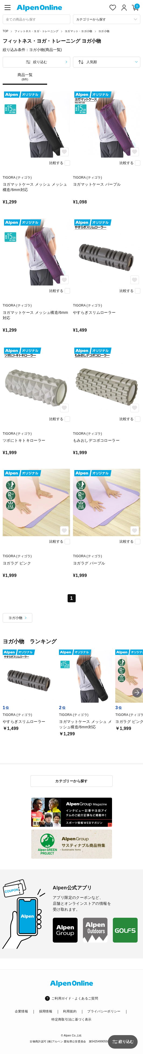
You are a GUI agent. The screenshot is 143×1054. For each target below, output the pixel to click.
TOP (5, 31)
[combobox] (36, 19)
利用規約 (69, 1011)
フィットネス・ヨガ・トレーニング (36, 31)
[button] (137, 693)
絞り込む (40, 62)
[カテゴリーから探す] (107, 19)
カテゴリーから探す (71, 781)
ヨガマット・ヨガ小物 (78, 31)
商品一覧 (25, 77)
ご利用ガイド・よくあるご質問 (74, 998)
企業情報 (21, 1011)
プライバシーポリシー (104, 1011)
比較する (56, 163)
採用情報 (45, 1011)
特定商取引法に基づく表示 (71, 1019)
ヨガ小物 (103, 31)
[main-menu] (7, 7)
